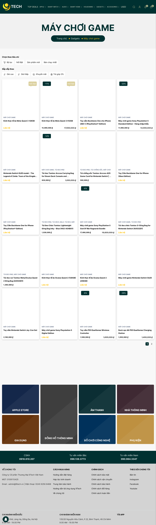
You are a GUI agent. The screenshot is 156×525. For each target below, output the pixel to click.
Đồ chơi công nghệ (97, 440)
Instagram (134, 479)
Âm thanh (97, 410)
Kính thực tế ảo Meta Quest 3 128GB (19, 121)
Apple (43, 7)
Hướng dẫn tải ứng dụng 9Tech (67, 488)
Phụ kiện (135, 440)
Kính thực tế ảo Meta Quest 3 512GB (57, 121)
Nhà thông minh (135, 410)
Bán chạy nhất (50, 62)
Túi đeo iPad (59, 170)
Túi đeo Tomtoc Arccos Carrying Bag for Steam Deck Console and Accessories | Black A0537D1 (58, 176)
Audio (65, 7)
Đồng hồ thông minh (59, 438)
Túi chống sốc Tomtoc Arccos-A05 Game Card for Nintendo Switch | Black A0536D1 (95, 176)
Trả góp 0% (57, 74)
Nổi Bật (19, 62)
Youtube (133, 488)
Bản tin (133, 475)
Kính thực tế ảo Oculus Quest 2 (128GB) (59, 278)
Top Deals (33, 7)
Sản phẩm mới (33, 62)
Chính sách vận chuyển (101, 479)
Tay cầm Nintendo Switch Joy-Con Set (20, 330)
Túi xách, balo (58, 222)
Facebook (134, 484)
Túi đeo (68, 222)
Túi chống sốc (97, 170)
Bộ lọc (7, 62)
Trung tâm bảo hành (62, 484)
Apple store (20, 410)
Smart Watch (54, 7)
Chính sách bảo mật (100, 475)
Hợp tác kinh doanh (62, 479)
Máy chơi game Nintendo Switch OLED (135, 278)
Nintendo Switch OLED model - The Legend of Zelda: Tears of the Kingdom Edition (20, 176)
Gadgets (101, 7)
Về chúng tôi (58, 493)
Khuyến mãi (39, 74)
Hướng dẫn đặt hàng (62, 475)
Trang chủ (62, 38)
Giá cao (8, 74)
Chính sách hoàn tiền (100, 493)
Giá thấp (23, 74)
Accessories (113, 7)
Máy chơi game (9, 117)
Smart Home (76, 7)
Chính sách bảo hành (100, 484)
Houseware (89, 7)
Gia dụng (20, 440)
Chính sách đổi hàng (100, 488)
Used (123, 7)
